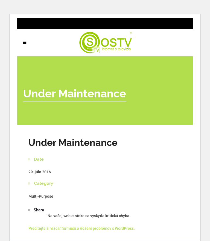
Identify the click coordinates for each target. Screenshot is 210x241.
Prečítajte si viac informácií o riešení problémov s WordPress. (81, 228)
